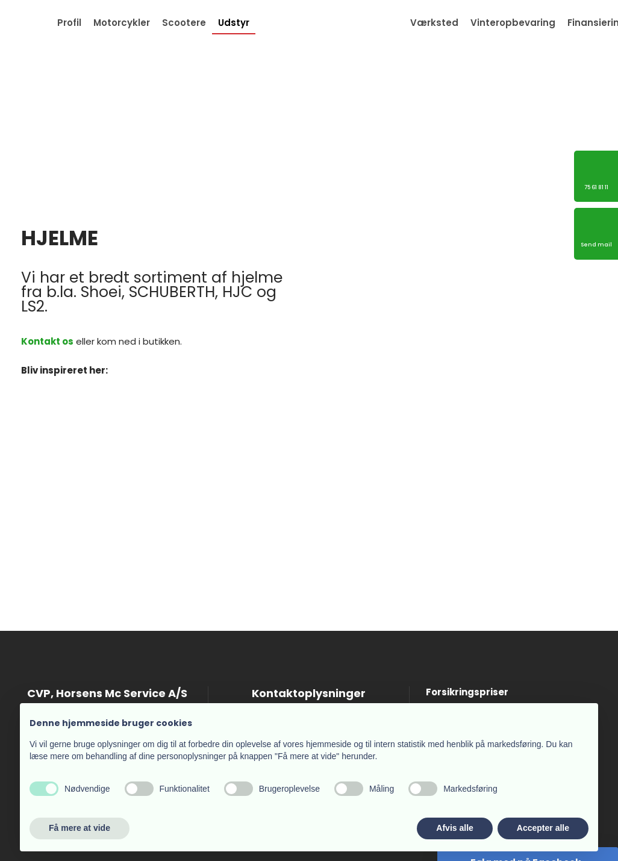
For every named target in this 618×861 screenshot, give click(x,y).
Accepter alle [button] (543, 828)
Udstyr (233, 22)
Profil (69, 22)
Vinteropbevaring (512, 22)
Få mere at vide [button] (79, 828)
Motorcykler (121, 22)
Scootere (184, 22)
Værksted (434, 22)
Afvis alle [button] (454, 828)
